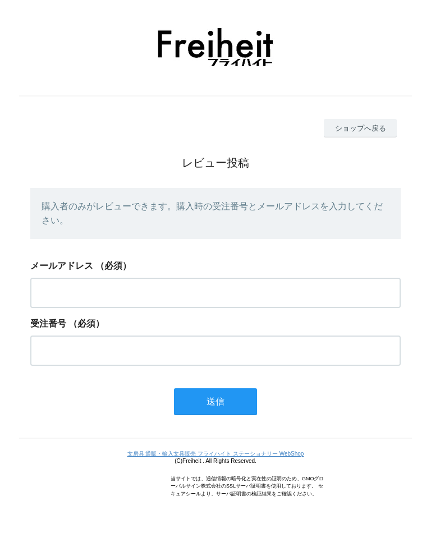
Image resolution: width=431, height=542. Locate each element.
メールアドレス (61, 265)
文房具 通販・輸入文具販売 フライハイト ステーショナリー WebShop (215, 454)
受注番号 (48, 323)
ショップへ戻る (360, 128)
